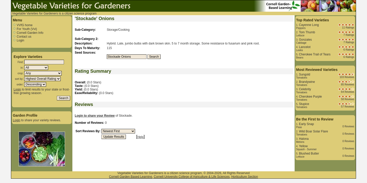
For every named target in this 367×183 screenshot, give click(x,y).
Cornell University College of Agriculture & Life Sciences (191, 176)
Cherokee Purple (310, 96)
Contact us (22, 36)
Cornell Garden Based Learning (130, 176)
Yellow (303, 146)
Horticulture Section (244, 176)
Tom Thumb (307, 32)
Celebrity (305, 89)
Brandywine (307, 82)
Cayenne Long (309, 25)
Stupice (304, 104)
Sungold (304, 74)
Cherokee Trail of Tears (315, 54)
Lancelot (304, 47)
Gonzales (305, 39)
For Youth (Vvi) (25, 29)
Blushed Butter (309, 153)
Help (140, 137)
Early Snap (306, 124)
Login (18, 40)
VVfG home (22, 25)
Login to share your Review (95, 115)
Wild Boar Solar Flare (313, 131)
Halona (304, 139)
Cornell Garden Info (28, 33)
